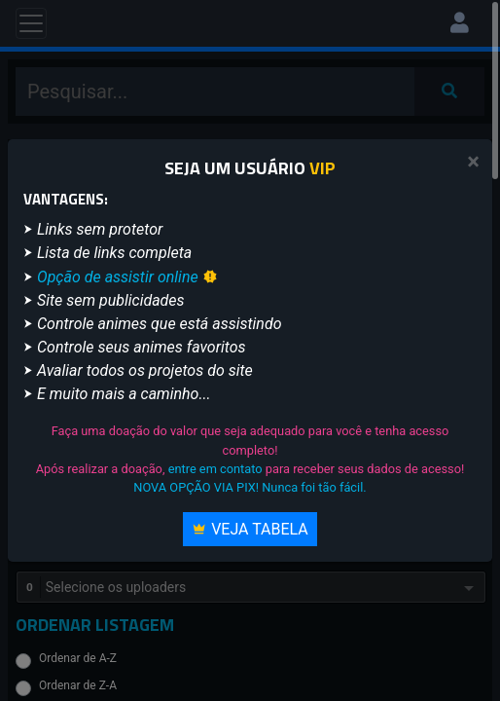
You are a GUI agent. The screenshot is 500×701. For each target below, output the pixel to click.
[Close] (473, 162)
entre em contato (215, 468)
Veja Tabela (250, 529)
